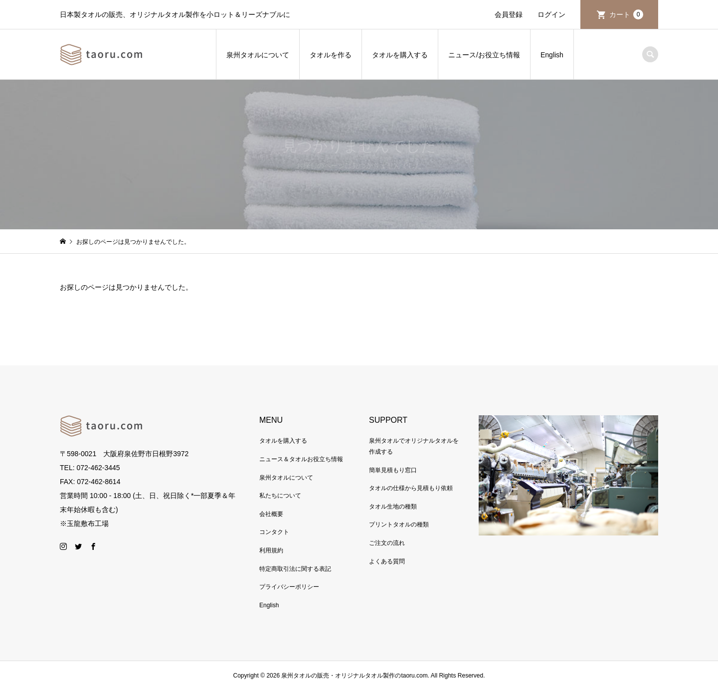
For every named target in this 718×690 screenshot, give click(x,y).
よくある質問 (387, 561)
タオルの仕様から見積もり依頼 (411, 488)
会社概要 (271, 514)
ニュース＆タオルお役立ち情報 (301, 459)
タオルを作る (331, 55)
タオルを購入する (400, 55)
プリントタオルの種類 (399, 524)
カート (626, 14)
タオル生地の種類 (393, 506)
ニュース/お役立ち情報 (484, 55)
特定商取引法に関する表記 (295, 568)
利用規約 (271, 550)
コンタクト (274, 531)
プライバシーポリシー (289, 586)
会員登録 (509, 14)
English (551, 55)
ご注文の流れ (387, 542)
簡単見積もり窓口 (393, 470)
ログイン (551, 14)
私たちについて (280, 495)
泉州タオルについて (257, 55)
